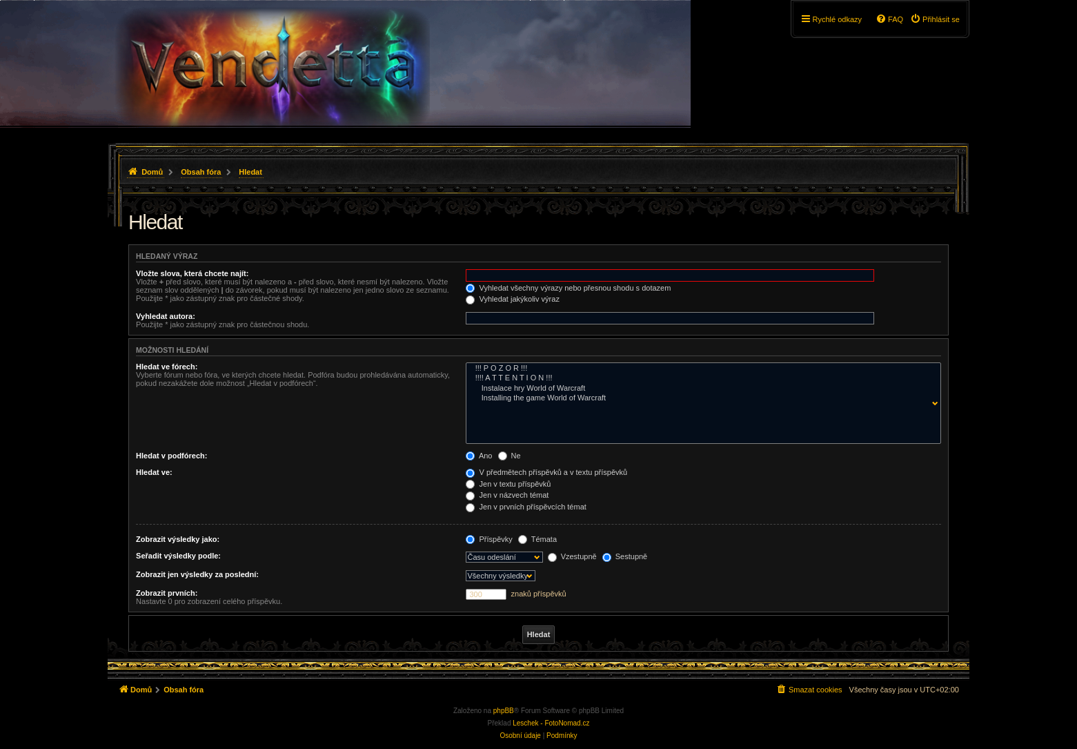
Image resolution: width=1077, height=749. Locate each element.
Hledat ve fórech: (166, 366)
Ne (509, 455)
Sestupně (625, 556)
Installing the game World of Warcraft (700, 398)
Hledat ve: (154, 472)
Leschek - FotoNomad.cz (551, 723)
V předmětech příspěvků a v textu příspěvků (546, 472)
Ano (479, 455)
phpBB (503, 710)
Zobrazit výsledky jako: (177, 539)
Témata (537, 539)
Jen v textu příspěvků (508, 484)
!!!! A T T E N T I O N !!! (700, 378)
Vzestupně (572, 556)
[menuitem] (935, 19)
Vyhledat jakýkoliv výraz (512, 299)
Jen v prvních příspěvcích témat (526, 507)
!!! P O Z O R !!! (700, 368)
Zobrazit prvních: (166, 593)
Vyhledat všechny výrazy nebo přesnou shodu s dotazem (568, 288)
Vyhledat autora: (165, 316)
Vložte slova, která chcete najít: (192, 273)
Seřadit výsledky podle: (178, 556)
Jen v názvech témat (507, 495)
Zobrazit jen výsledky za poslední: (197, 574)
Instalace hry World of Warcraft (700, 388)
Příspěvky (489, 539)
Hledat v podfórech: (171, 455)
